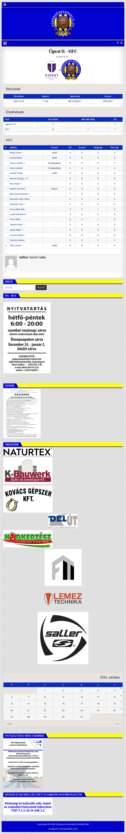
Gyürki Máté (15, 230)
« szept (9, 724)
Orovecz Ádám (17, 235)
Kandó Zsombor (17, 188)
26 (114, 710)
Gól (70, 147)
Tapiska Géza (16, 224)
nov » (117, 724)
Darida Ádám (16, 158)
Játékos (13, 147)
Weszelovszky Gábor (20, 199)
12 (114, 697)
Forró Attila (15, 219)
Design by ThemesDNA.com (63, 829)
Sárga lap (98, 147)
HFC (7, 129)
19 (114, 703)
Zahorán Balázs (17, 240)
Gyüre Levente (16, 163)
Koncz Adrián (16, 168)
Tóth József (15, 245)
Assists (82, 147)
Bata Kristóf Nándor (19, 194)
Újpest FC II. (10, 124)
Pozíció (54, 147)
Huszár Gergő (16, 173)
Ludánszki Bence (18, 214)
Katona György (17, 178)
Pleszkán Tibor (17, 204)
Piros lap (115, 147)
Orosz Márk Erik (17, 209)
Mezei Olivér (15, 152)
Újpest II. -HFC (63, 51)
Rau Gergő (15, 183)
